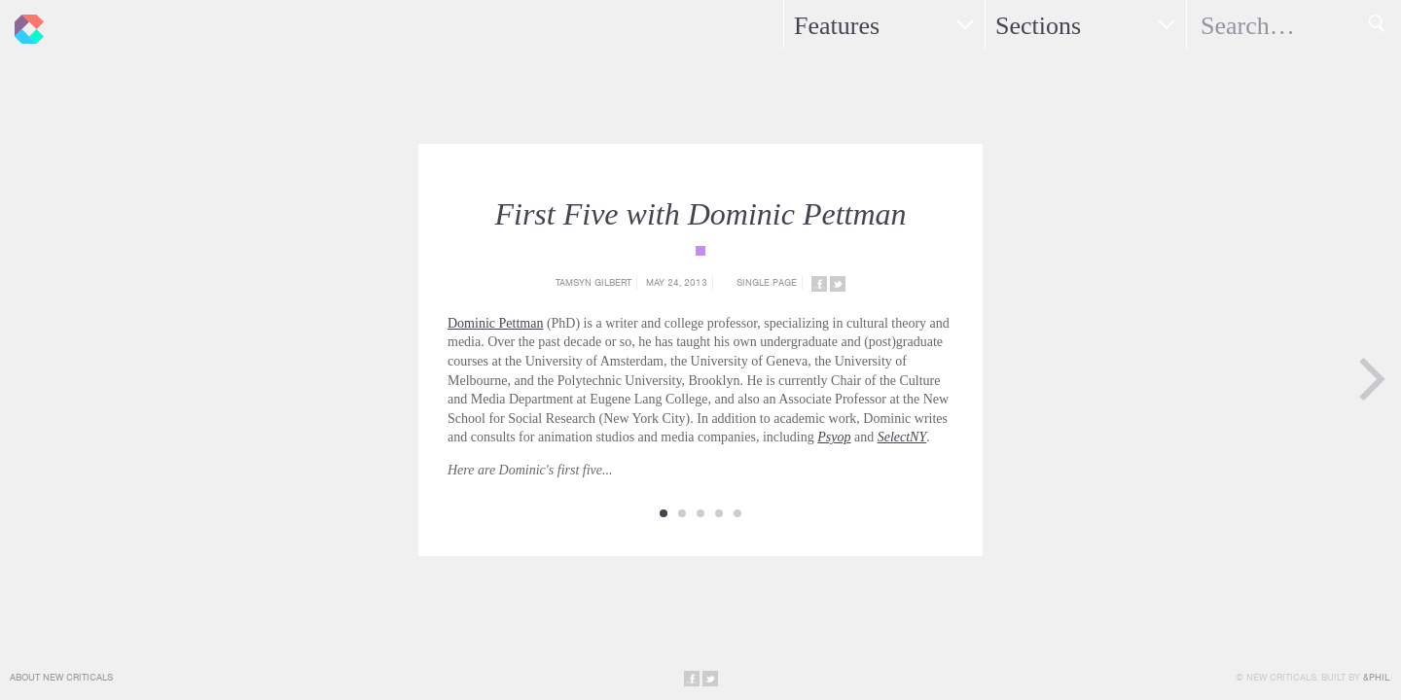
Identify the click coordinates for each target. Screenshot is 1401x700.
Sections (1038, 26)
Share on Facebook (819, 284)
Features (837, 26)
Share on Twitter (837, 284)
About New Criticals (61, 677)
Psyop (833, 437)
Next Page (1372, 379)
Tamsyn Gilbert (593, 282)
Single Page (766, 282)
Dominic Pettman (495, 323)
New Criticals (24, 24)
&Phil (1376, 677)
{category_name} (700, 251)
